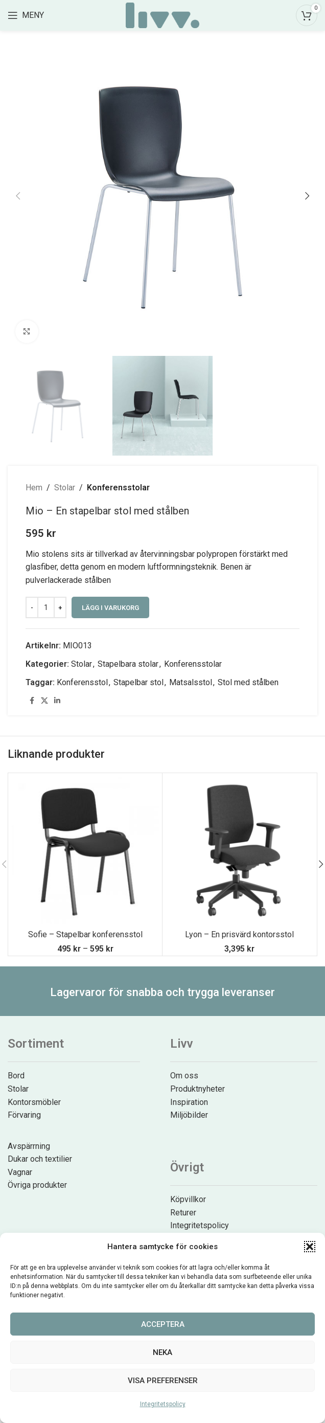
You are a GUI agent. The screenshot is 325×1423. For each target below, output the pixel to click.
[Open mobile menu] (26, 15)
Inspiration (189, 1102)
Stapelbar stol (138, 682)
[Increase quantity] (60, 607)
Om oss (184, 1075)
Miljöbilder (189, 1115)
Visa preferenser (163, 1380)
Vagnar (20, 1172)
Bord (16, 1075)
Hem (34, 487)
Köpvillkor (188, 1199)
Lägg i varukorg (110, 608)
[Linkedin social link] (57, 701)
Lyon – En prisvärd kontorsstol (239, 934)
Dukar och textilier (40, 1159)
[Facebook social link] (32, 701)
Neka (162, 1352)
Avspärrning (29, 1146)
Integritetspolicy (162, 1404)
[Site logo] (162, 14)
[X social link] (44, 701)
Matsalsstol (190, 682)
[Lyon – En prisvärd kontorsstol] (239, 850)
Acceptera (162, 1324)
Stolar (64, 487)
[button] (310, 1246)
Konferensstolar (118, 487)
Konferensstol (82, 682)
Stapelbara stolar (128, 664)
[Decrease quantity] (32, 607)
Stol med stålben (248, 682)
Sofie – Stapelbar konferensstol (85, 934)
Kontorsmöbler (34, 1102)
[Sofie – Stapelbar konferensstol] (85, 850)
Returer (183, 1212)
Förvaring (24, 1115)
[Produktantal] (46, 607)
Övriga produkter (37, 1185)
